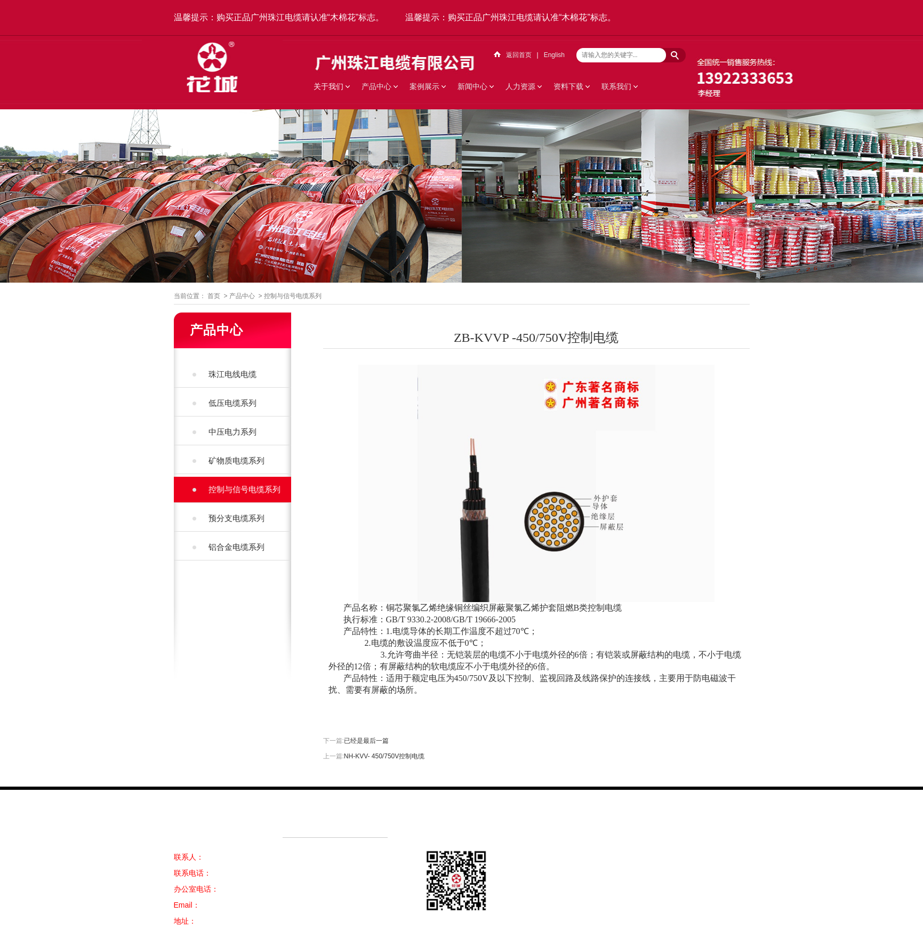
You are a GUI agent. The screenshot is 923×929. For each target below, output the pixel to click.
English (554, 55)
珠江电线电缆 (232, 374)
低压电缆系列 (232, 402)
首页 (213, 296)
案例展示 (424, 86)
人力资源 (520, 86)
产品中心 (376, 86)
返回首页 (519, 55)
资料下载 (568, 86)
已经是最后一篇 (366, 740)
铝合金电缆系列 (236, 546)
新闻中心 (472, 86)
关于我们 (328, 86)
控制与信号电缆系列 (293, 296)
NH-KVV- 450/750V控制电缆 (384, 756)
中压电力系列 (232, 431)
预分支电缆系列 (236, 518)
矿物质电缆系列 (236, 460)
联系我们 (616, 86)
